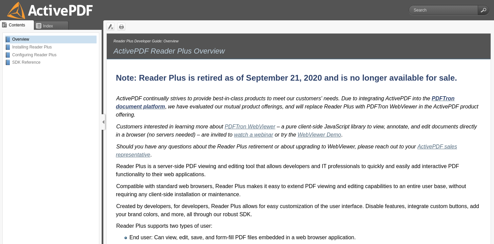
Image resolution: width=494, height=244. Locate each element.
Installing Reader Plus (32, 47)
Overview (20, 39)
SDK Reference (26, 62)
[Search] (443, 10)
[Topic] (299, 139)
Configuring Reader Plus (34, 55)
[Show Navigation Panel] (103, 122)
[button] (483, 10)
